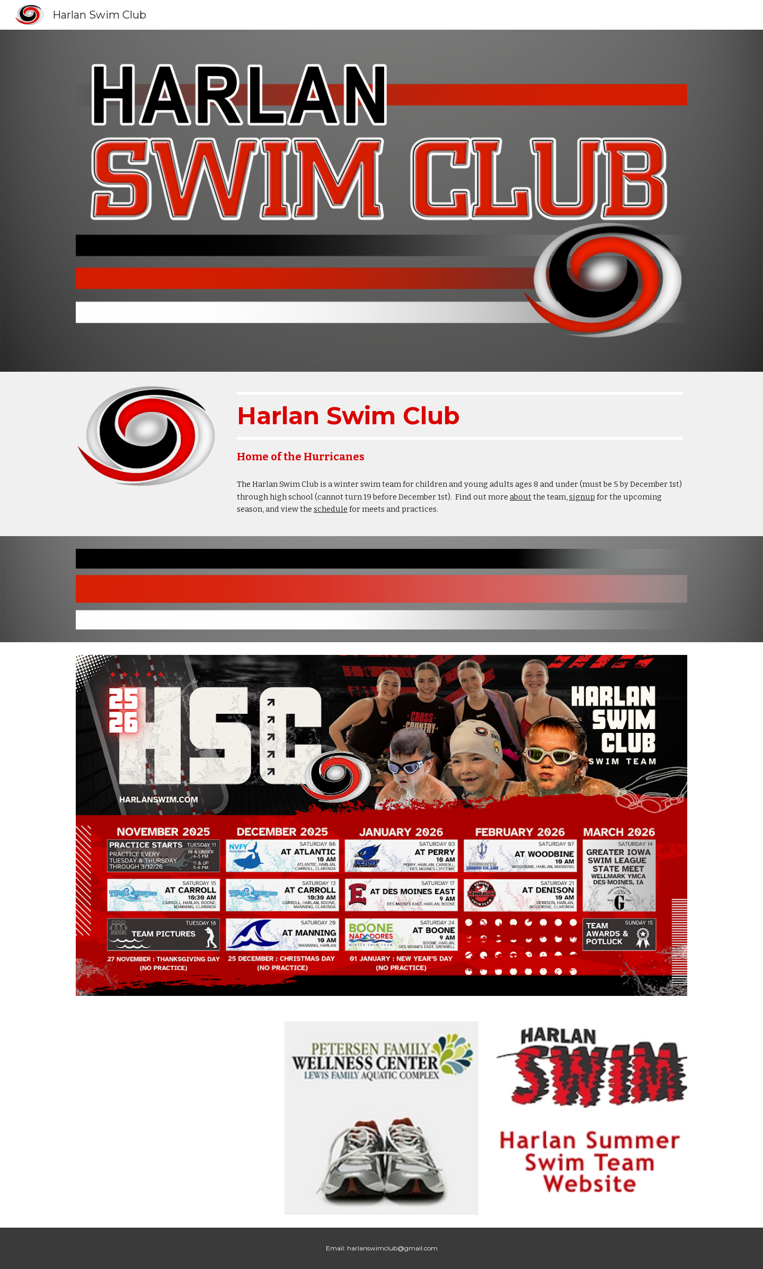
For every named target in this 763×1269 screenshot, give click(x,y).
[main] (460, 427)
